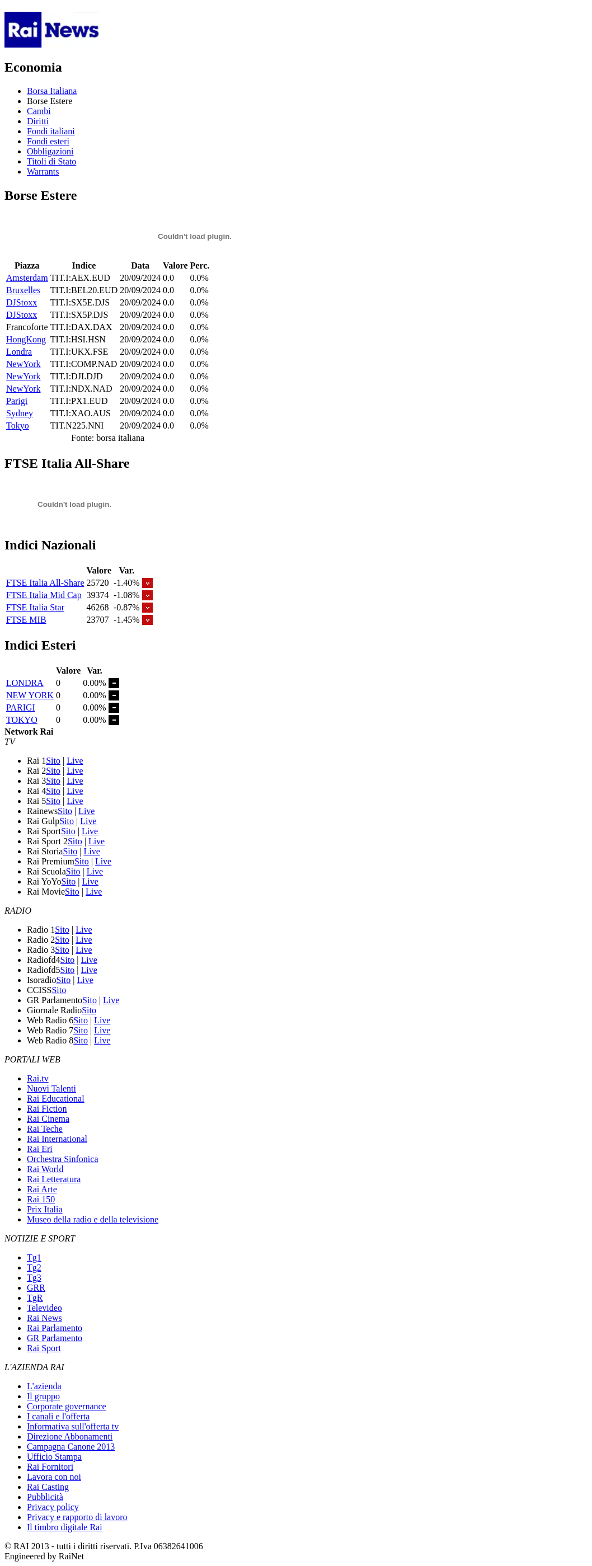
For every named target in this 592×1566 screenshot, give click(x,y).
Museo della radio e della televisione (92, 1219)
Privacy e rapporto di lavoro (77, 1517)
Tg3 (34, 1277)
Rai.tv (38, 1078)
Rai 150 (41, 1199)
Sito (53, 760)
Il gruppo (43, 1396)
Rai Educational (55, 1098)
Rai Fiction (47, 1108)
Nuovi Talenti (51, 1088)
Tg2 (34, 1267)
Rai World (45, 1169)
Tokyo (17, 425)
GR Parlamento (54, 1338)
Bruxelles (23, 290)
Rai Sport (44, 1348)
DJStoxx (21, 302)
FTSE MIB (26, 619)
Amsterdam (27, 278)
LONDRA (25, 683)
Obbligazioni (50, 151)
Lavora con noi (54, 1477)
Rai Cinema (48, 1118)
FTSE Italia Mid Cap (44, 595)
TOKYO (21, 720)
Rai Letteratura (54, 1179)
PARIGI (20, 707)
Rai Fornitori (50, 1466)
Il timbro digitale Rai (64, 1527)
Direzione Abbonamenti (69, 1436)
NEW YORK (30, 695)
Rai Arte (42, 1189)
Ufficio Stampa (54, 1456)
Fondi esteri (48, 141)
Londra (19, 351)
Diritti (38, 121)
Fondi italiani (51, 131)
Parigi (16, 401)
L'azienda (44, 1386)
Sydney (19, 413)
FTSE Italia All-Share (45, 582)
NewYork (23, 364)
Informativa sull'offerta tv (73, 1426)
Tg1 (34, 1257)
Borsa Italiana (52, 91)
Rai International (57, 1139)
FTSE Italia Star (35, 607)
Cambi (39, 111)
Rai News (44, 1318)
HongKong (26, 339)
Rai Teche (45, 1129)
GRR (36, 1287)
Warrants (43, 171)
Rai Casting (48, 1487)
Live (75, 760)
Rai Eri (40, 1149)
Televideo (44, 1308)
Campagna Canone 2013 (71, 1446)
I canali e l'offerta (58, 1416)
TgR (35, 1297)
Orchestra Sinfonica (62, 1159)
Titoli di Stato (51, 161)
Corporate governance (66, 1406)
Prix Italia (45, 1209)
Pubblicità (45, 1497)
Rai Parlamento (54, 1328)
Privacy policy (53, 1507)
